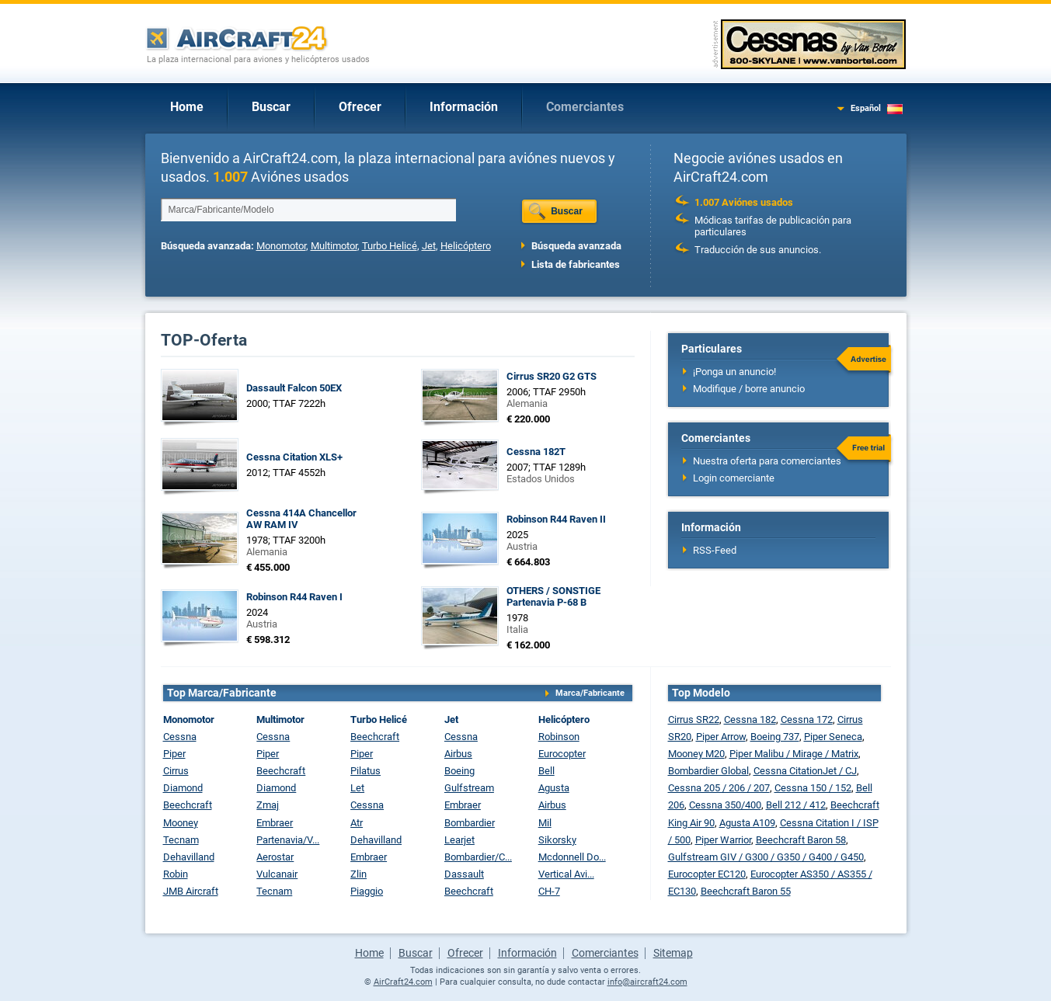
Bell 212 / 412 (796, 805)
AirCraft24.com (403, 982)
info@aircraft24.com (647, 982)
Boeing (459, 771)
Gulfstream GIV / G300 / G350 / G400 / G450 (766, 857)
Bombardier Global (708, 771)
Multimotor (334, 246)
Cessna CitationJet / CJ (805, 771)
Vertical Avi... (566, 874)
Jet (429, 246)
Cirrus (176, 771)
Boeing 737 (774, 736)
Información (464, 106)
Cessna (180, 736)
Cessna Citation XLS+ (294, 457)
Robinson (558, 736)
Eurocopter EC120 (707, 874)
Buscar (271, 106)
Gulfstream (469, 788)
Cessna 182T (536, 451)
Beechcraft (187, 805)
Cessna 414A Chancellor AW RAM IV (301, 518)
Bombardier (469, 823)
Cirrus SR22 (693, 719)
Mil (545, 823)
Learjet (459, 840)
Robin (175, 874)
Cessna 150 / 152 (812, 788)
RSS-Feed (714, 550)
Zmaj (267, 805)
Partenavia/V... (287, 840)
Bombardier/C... (478, 857)
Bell (546, 771)
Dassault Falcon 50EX (294, 388)
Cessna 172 (807, 719)
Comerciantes (585, 106)
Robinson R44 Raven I (294, 597)
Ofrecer (360, 106)
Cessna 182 (750, 719)
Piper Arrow (721, 736)
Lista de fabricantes (575, 264)
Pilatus (365, 771)
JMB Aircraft (190, 891)
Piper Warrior (723, 840)
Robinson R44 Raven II (556, 519)
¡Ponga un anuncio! (734, 371)
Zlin (358, 874)
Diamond (183, 788)
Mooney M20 (696, 753)
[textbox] (308, 209)
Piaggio (366, 891)
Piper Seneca (833, 736)
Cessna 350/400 (725, 805)
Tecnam (181, 840)
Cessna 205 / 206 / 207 (719, 788)
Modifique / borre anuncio (749, 388)
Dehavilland (188, 857)
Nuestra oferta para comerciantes (767, 461)
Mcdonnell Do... (572, 857)
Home (187, 106)
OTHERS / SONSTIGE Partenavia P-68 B (553, 596)
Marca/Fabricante (590, 693)
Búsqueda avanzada (576, 246)
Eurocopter (562, 753)
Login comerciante (733, 478)
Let (357, 788)
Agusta (553, 788)
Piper (174, 753)
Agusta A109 (747, 823)
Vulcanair (277, 874)
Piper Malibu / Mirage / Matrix (793, 753)
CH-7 (549, 891)
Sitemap (673, 953)
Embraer (274, 823)
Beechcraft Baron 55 (746, 891)
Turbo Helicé (389, 246)
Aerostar (275, 857)
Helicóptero (465, 246)
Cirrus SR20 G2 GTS (551, 376)
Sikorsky (557, 840)
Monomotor (281, 246)
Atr (356, 823)
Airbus (458, 753)
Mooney (180, 823)
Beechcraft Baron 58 (801, 840)
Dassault (464, 874)
